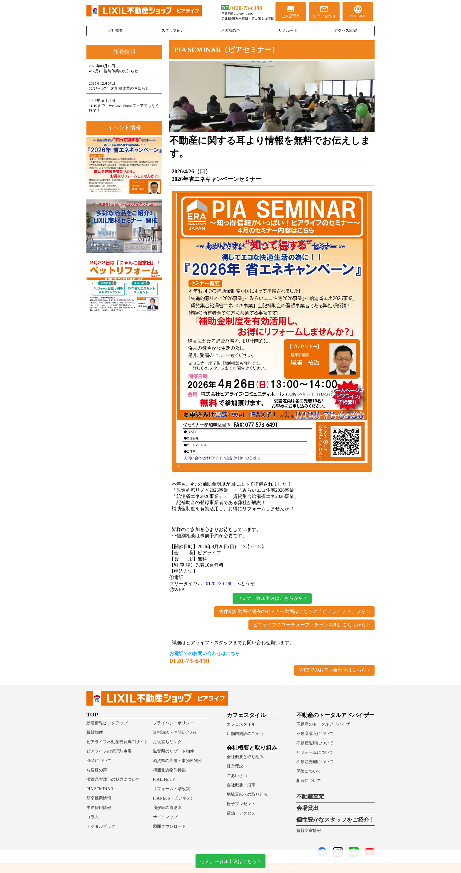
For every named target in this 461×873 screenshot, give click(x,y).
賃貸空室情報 (308, 830)
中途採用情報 (98, 807)
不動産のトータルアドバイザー (325, 724)
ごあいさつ (237, 775)
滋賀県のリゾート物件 (173, 751)
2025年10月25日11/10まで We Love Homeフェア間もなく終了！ (124, 106)
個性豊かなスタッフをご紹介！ (335, 820)
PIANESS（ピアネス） (174, 798)
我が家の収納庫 (167, 807)
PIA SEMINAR (99, 788)
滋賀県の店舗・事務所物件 (177, 760)
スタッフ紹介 (172, 30)
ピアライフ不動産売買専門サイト (117, 741)
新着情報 (124, 52)
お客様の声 (230, 30)
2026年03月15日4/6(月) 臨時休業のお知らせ (113, 68)
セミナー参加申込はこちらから (270, 598)
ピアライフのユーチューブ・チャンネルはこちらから (309, 624)
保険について (308, 771)
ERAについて (98, 760)
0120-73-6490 (219, 583)
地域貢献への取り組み (247, 794)
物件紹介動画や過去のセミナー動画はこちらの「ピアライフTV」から (292, 611)
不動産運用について (314, 743)
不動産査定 (310, 796)
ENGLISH (358, 11)
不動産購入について (314, 733)
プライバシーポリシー (173, 723)
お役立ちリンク (167, 741)
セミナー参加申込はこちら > (230, 861)
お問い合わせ (324, 11)
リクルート (288, 30)
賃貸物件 (94, 732)
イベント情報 (124, 128)
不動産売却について (314, 761)
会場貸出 (307, 808)
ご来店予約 (291, 11)
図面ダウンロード (169, 826)
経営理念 (235, 766)
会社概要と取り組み (245, 756)
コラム (92, 817)
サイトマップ (165, 817)
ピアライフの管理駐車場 (109, 751)
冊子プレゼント (241, 803)
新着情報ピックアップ (107, 723)
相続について (308, 780)
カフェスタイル (241, 724)
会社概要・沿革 (241, 785)
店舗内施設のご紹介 (245, 733)
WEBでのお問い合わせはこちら (332, 669)
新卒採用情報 (98, 798)
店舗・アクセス (241, 813)
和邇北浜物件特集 (169, 770)
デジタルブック (100, 826)
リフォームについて (314, 752)
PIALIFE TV (164, 779)
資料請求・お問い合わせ (175, 732)
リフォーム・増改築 (171, 788)
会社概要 (115, 30)
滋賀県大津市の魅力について (113, 779)
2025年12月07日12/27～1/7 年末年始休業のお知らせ (119, 85)
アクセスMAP (346, 30)
